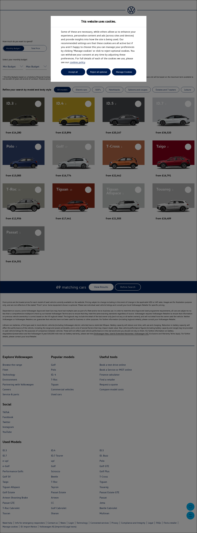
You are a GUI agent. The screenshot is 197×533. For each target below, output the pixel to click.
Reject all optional (98, 72)
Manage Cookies (124, 72)
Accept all (73, 72)
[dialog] (98, 266)
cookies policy (77, 62)
